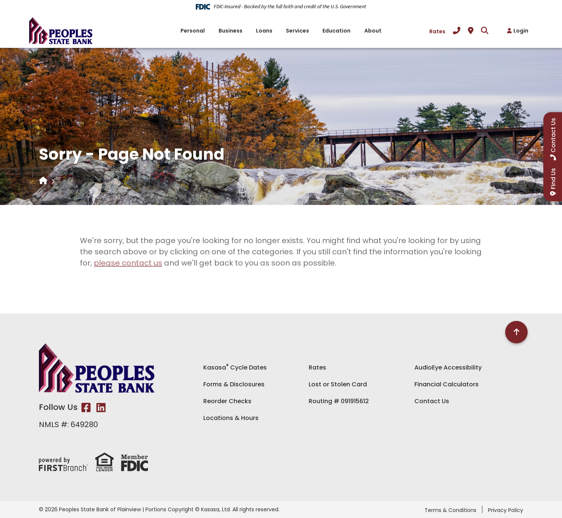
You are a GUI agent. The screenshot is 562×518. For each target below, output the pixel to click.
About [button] (373, 30)
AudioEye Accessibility (448, 367)
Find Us (553, 178)
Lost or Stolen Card (338, 384)
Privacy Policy (505, 510)
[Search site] (484, 30)
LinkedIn (101, 407)
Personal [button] (192, 30)
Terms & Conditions (450, 510)
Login (520, 30)
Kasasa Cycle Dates (235, 367)
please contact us (128, 263)
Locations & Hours (231, 418)
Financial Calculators (446, 384)
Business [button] (231, 30)
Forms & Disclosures (234, 384)
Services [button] (297, 30)
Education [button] (336, 30)
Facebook (86, 407)
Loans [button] (264, 30)
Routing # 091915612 (339, 401)
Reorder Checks (227, 401)
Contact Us (431, 401)
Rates (437, 31)
